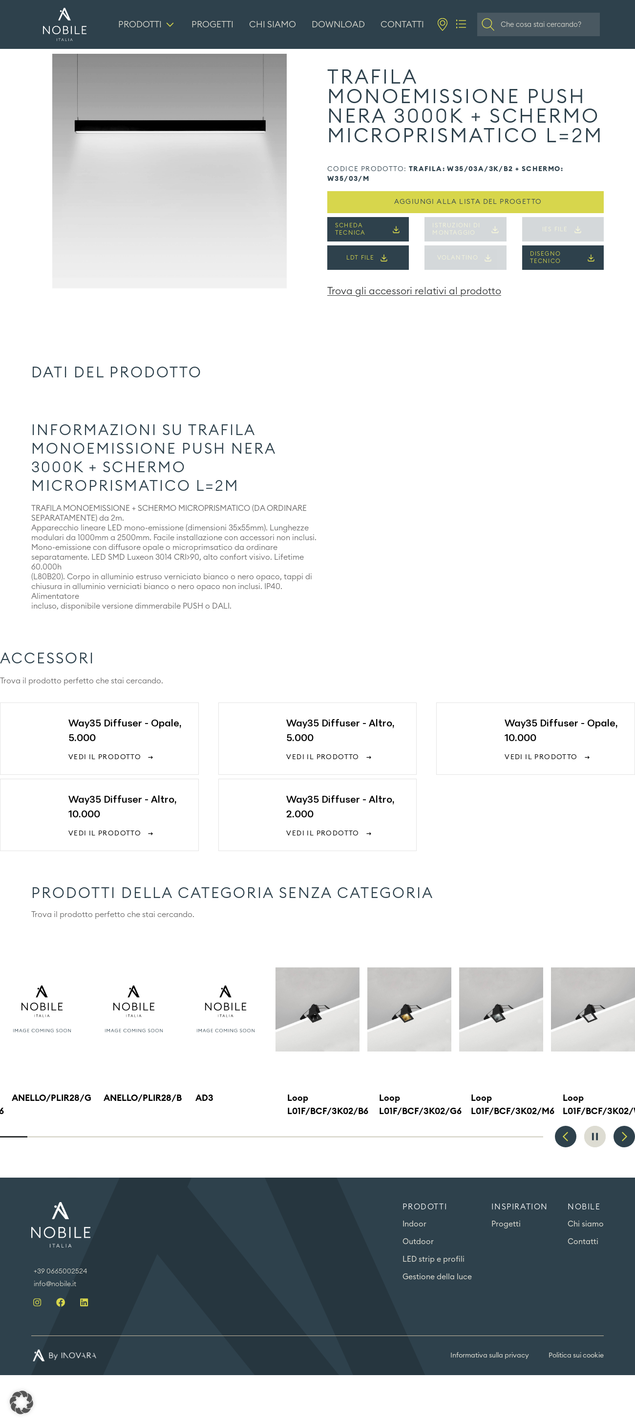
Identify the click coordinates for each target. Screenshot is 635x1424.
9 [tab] (231, 1137)
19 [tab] (502, 1137)
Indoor (414, 1224)
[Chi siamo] (273, 24)
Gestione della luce (437, 1277)
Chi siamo (586, 1224)
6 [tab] (149, 1137)
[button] (21, 1402)
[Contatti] (402, 24)
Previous (565, 1136)
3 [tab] (68, 1137)
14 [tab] (367, 1137)
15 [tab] (393, 1137)
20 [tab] (529, 1137)
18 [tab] (475, 1137)
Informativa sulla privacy (489, 1355)
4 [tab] (95, 1137)
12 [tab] (312, 1137)
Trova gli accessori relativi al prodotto (414, 291)
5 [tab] (122, 1137)
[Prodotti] (147, 24)
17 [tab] (448, 1137)
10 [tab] (258, 1137)
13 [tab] (339, 1137)
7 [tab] (176, 1137)
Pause (595, 1136)
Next (624, 1136)
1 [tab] (13, 1137)
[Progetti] (213, 24)
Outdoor (418, 1242)
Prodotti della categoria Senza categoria (232, 893)
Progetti (506, 1224)
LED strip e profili (433, 1260)
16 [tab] (421, 1137)
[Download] (338, 24)
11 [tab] (285, 1137)
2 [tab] (41, 1137)
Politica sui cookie (576, 1355)
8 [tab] (203, 1137)
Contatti (583, 1242)
